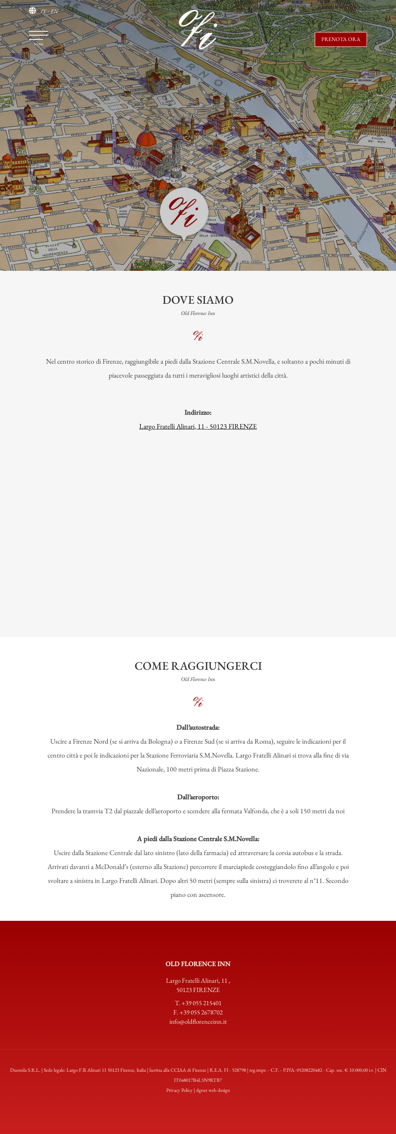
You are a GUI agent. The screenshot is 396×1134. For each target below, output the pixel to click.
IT (43, 11)
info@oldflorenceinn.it (198, 1021)
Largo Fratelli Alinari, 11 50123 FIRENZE (198, 985)
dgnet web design (213, 1090)
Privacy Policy (179, 1090)
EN (54, 11)
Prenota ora (340, 39)
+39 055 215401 (201, 1003)
